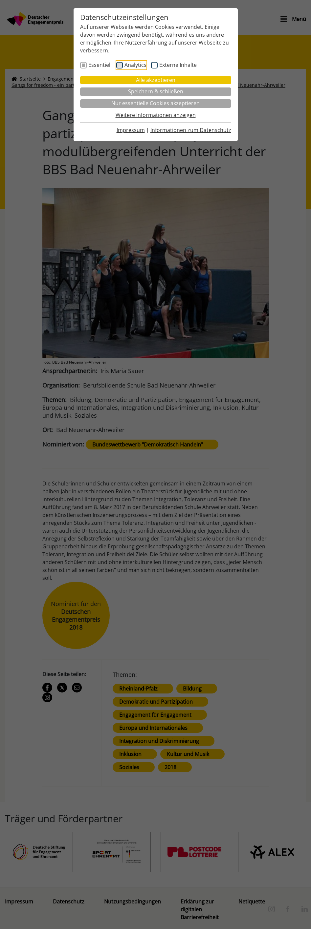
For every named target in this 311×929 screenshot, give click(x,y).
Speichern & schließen (155, 91)
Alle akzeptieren (155, 80)
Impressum (131, 130)
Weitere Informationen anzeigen (156, 115)
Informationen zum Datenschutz (190, 130)
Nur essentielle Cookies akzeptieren (155, 103)
